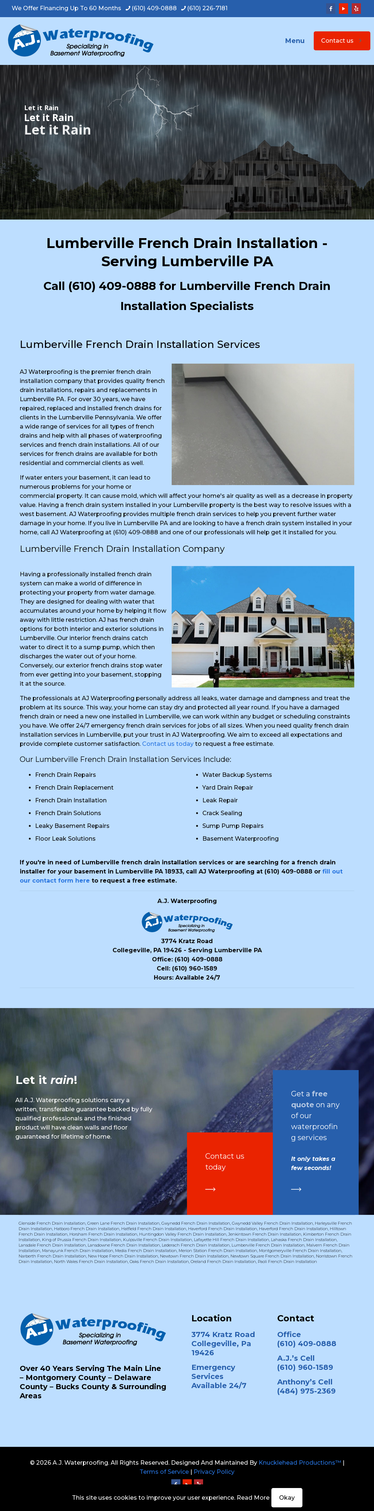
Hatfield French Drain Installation (153, 1228)
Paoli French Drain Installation (287, 1261)
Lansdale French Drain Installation (52, 1245)
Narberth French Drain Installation (52, 1256)
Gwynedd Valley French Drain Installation (272, 1223)
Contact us (342, 40)
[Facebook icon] (330, 8)
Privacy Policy (214, 1471)
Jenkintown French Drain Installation (264, 1234)
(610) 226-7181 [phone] (207, 8)
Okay (287, 1497)
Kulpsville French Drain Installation (157, 1239)
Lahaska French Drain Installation (304, 1239)
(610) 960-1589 (194, 968)
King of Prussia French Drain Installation (81, 1239)
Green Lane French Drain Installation (123, 1223)
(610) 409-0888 (112, 286)
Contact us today (168, 743)
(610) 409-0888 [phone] (154, 8)
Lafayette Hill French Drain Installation (231, 1239)
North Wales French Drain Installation (91, 1261)
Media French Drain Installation (146, 1250)
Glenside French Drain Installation (52, 1223)
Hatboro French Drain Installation (86, 1228)
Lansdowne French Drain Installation (124, 1245)
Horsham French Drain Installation (103, 1234)
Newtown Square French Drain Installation (272, 1256)
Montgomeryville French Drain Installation (300, 1250)
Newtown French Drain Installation (194, 1256)
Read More (253, 1497)
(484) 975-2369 (306, 1391)
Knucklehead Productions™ (300, 1462)
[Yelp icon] (356, 8)
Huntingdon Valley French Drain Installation (182, 1234)
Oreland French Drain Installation (223, 1261)
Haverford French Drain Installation (222, 1228)
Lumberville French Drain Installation (268, 1245)
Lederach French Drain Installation (196, 1245)
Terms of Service (164, 1471)
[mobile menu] (300, 41)
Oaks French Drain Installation (159, 1261)
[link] (210, 1189)
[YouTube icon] (343, 8)
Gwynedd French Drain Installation (195, 1223)
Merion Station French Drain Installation (218, 1250)
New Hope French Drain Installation (123, 1256)
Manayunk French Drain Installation (77, 1250)
